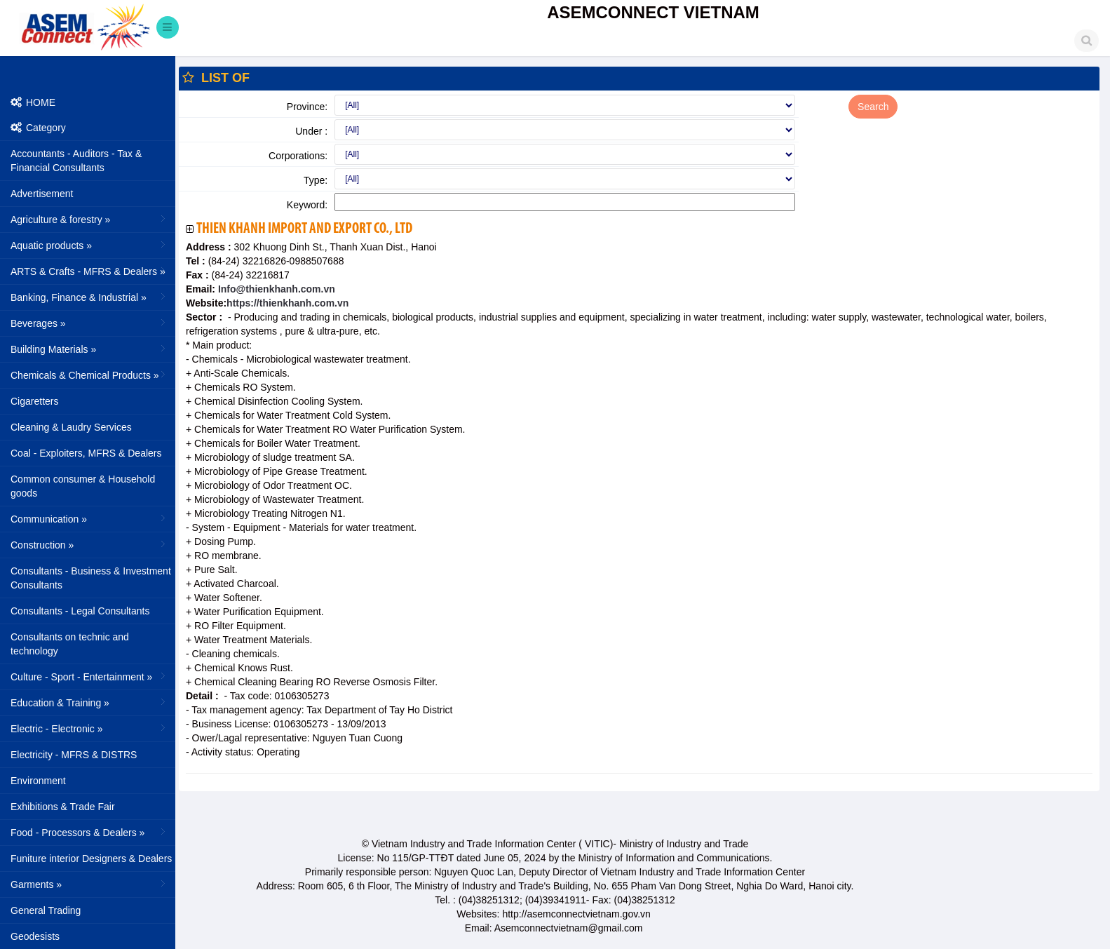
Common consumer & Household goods (83, 486)
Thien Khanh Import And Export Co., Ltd (304, 229)
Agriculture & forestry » (89, 219)
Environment (38, 780)
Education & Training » (89, 702)
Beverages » (89, 322)
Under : (311, 131)
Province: (307, 106)
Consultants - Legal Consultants (80, 611)
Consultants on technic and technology (70, 644)
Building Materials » (89, 348)
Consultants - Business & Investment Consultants (91, 578)
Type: (315, 180)
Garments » (89, 883)
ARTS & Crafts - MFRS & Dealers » (89, 270)
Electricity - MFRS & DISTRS (74, 754)
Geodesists (35, 936)
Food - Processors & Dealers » (89, 832)
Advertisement (42, 193)
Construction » (89, 544)
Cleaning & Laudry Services (71, 427)
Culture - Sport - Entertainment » (89, 676)
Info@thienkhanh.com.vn (275, 289)
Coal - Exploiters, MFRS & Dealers (86, 453)
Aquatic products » (89, 244)
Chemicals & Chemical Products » (89, 374)
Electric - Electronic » (89, 728)
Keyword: (307, 204)
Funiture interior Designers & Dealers (91, 858)
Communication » (89, 518)
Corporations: (298, 155)
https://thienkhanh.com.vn (287, 303)
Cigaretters (34, 401)
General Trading (46, 910)
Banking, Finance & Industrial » (89, 296)
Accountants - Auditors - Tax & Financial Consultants (76, 160)
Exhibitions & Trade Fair (63, 806)
